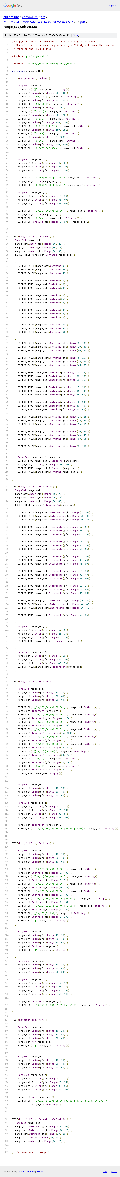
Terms (40, 1171)
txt (105, 1171)
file (75, 35)
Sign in (113, 5)
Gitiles (21, 1171)
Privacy (31, 1171)
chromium (11, 17)
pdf (82, 22)
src (43, 17)
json (114, 1171)
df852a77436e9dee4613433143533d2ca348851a (38, 22)
